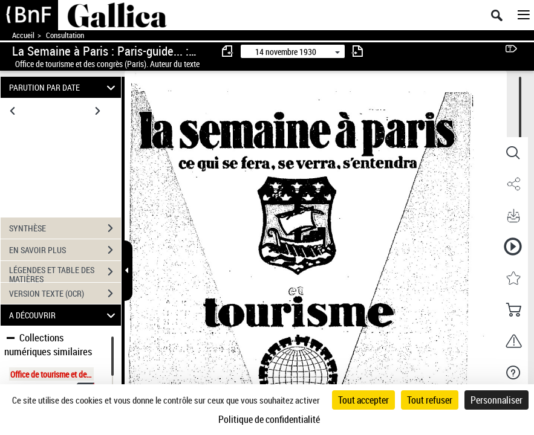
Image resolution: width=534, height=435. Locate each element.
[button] (513, 153)
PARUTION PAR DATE (64, 87)
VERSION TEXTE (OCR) (65, 293)
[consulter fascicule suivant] (357, 51)
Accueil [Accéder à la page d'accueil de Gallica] (23, 35)
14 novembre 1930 (285, 51)
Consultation (65, 35)
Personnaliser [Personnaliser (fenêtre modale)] (497, 400)
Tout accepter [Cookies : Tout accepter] (363, 400)
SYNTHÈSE (65, 228)
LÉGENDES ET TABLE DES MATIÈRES (65, 273)
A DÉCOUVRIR (64, 315)
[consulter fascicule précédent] (228, 51)
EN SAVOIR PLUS (65, 250)
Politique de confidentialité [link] (269, 419)
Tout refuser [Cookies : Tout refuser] (429, 400)
